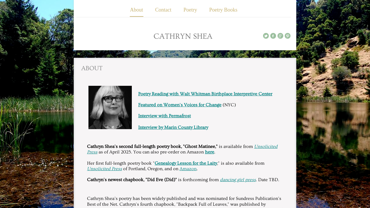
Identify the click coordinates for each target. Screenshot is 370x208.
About (136, 10)
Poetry (190, 10)
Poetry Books (223, 10)
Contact (163, 10)
